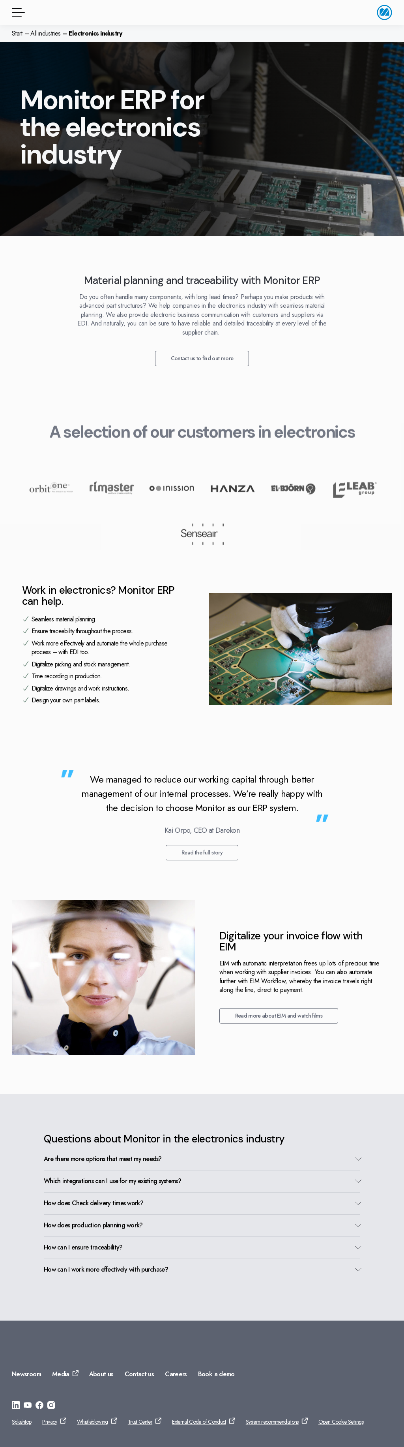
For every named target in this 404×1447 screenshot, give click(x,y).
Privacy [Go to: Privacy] (49, 1422)
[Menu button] (17, 12)
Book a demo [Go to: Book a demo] (216, 1374)
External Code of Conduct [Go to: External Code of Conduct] (199, 1422)
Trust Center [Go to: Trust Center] (140, 1422)
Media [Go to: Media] (60, 1374)
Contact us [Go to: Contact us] (139, 1374)
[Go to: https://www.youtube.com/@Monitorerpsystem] (28, 1406)
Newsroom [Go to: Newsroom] (26, 1374)
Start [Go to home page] (17, 33)
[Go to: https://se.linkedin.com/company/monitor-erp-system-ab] (16, 1406)
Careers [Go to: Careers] (176, 1374)
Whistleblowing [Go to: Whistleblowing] (92, 1422)
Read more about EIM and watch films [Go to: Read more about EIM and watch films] (279, 1016)
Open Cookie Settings (340, 1422)
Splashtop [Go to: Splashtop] (21, 1422)
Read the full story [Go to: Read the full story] (202, 852)
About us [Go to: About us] (101, 1374)
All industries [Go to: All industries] (45, 33)
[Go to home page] (384, 12)
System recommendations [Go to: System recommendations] (272, 1422)
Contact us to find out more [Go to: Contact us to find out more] (202, 358)
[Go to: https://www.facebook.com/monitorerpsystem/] (39, 1406)
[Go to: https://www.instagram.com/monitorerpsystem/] (51, 1406)
